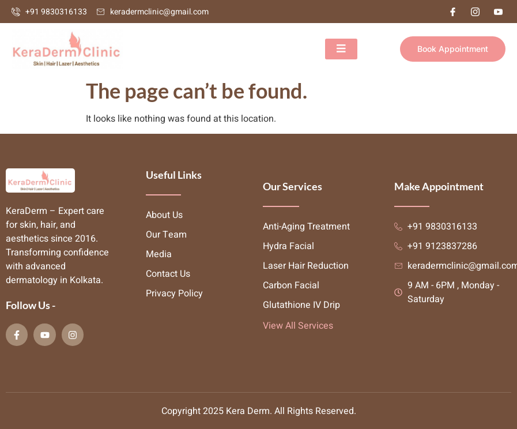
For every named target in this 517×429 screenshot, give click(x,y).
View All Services (298, 326)
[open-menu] (341, 49)
